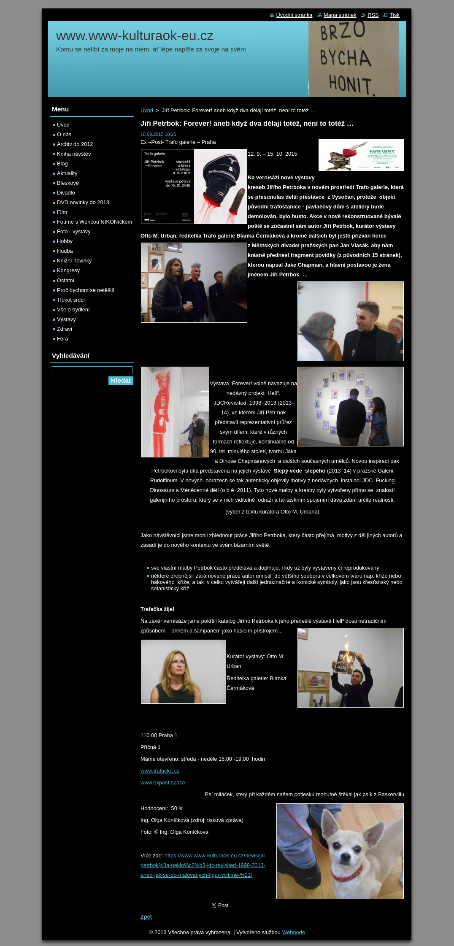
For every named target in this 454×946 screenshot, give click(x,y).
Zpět (146, 917)
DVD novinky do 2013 (83, 202)
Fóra (62, 338)
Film (62, 212)
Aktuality (67, 173)
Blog (62, 163)
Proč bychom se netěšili (85, 290)
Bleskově (68, 183)
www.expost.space (163, 782)
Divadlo (66, 192)
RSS (373, 15)
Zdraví (64, 329)
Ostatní (65, 280)
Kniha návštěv (74, 154)
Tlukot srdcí (71, 300)
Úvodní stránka (294, 15)
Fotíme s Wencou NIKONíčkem (94, 222)
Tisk (395, 15)
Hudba (65, 251)
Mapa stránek (340, 15)
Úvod (147, 110)
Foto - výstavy (74, 231)
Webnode (293, 932)
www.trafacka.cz (160, 771)
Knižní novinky (74, 260)
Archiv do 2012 (75, 144)
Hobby (65, 241)
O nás (64, 134)
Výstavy (66, 319)
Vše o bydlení (73, 309)
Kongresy (68, 270)
